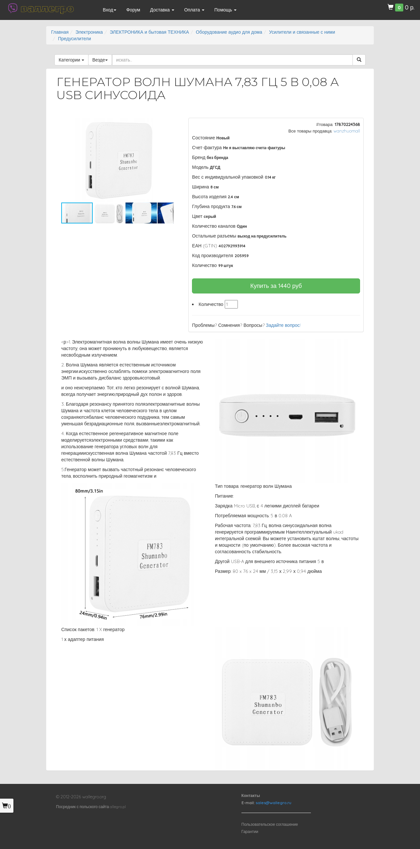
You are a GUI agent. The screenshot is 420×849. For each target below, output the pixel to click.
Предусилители (74, 39)
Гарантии (249, 831)
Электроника (89, 32)
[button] (167, 123)
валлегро (47, 8)
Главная (59, 32)
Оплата (194, 10)
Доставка (162, 10)
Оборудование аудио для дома (229, 32)
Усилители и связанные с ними (302, 32)
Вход (110, 10)
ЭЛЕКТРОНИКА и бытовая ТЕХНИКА (149, 32)
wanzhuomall (347, 130)
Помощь (225, 10)
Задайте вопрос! (283, 325)
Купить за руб (276, 286)
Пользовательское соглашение (269, 824)
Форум (133, 10)
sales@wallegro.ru (273, 802)
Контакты (250, 795)
